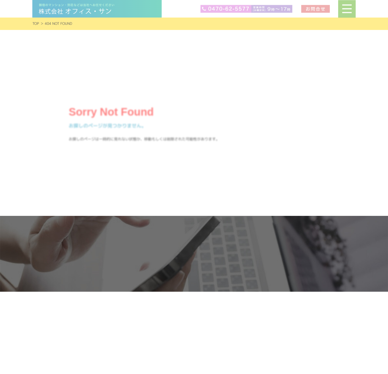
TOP (35, 23)
